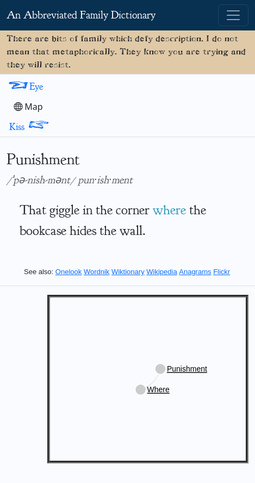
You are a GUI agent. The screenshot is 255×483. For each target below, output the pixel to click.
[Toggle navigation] (233, 15)
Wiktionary (128, 272)
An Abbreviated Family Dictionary (81, 15)
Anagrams (195, 272)
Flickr (221, 272)
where (169, 210)
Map (28, 107)
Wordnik (96, 272)
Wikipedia (161, 272)
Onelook (68, 272)
